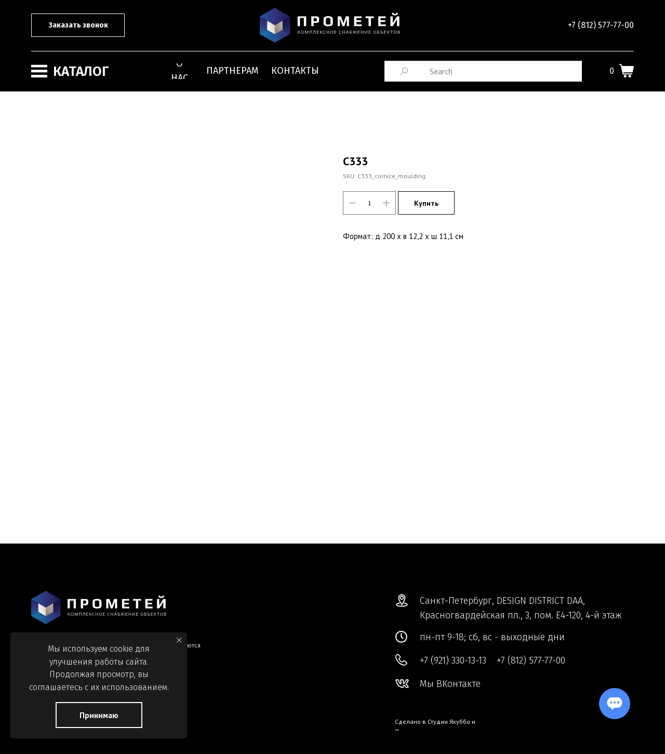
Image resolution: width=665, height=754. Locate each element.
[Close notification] (179, 640)
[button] (78, 25)
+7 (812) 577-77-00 (601, 25)
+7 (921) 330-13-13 (453, 660)
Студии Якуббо (449, 721)
